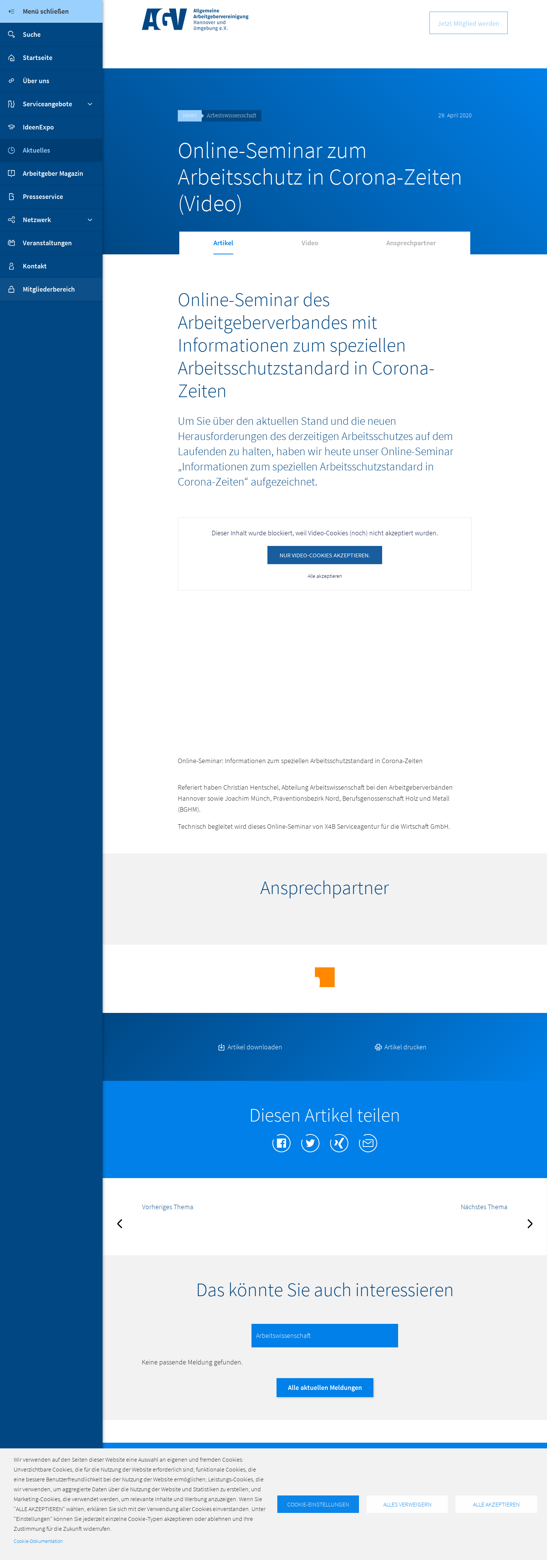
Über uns (36, 80)
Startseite (37, 57)
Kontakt (35, 266)
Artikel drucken (400, 1057)
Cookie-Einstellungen (318, 1504)
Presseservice (43, 196)
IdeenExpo (38, 127)
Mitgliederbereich (37, 289)
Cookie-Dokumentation (38, 1541)
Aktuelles (36, 150)
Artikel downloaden (249, 1057)
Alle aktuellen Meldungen (325, 1398)
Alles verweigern (407, 1504)
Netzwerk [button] (37, 219)
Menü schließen (34, 11)
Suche (20, 34)
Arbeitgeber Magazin (53, 173)
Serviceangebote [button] (47, 103)
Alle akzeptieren (325, 576)
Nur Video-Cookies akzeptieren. (325, 555)
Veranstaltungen (47, 242)
